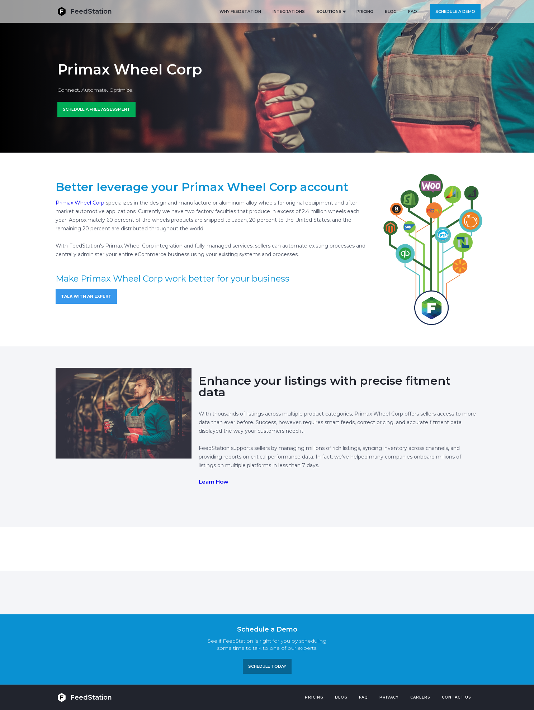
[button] (331, 11)
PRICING (364, 11)
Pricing (314, 697)
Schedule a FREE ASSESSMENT (96, 109)
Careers (420, 697)
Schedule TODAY (267, 666)
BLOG (391, 11)
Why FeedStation (240, 11)
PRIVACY (389, 697)
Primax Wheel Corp (80, 203)
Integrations (289, 11)
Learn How (213, 481)
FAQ (412, 11)
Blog (341, 697)
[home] (84, 11)
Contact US (456, 697)
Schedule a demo (455, 11)
